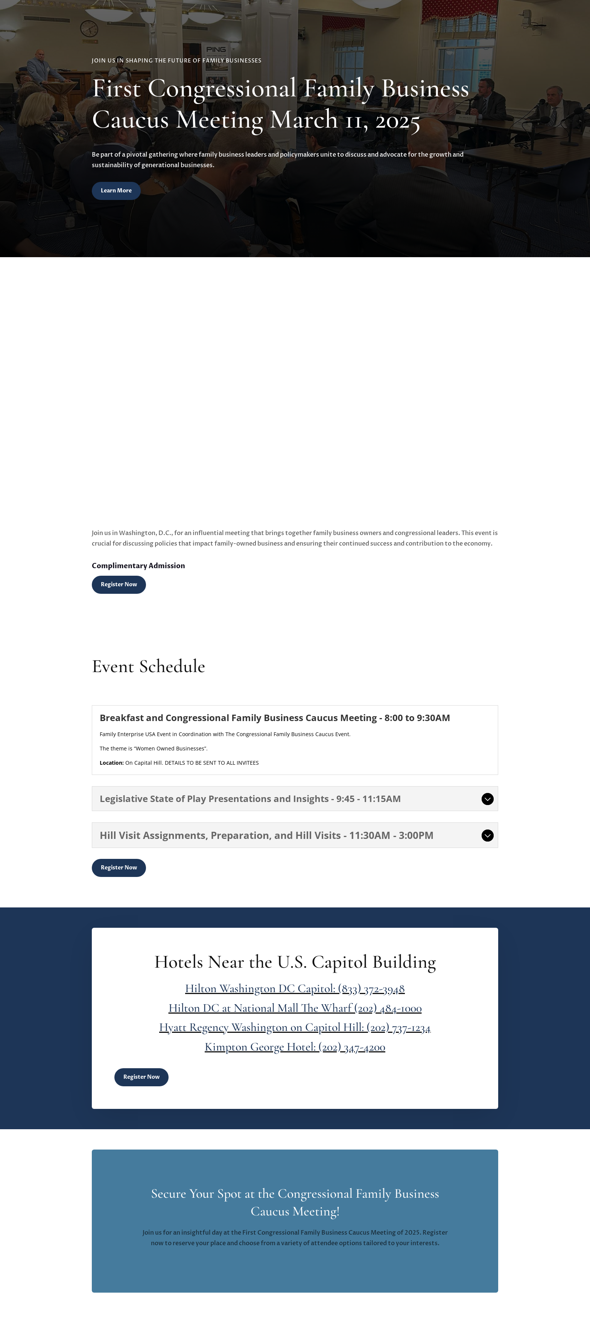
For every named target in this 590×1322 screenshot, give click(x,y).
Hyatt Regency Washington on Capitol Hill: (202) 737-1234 (295, 1027)
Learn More (116, 190)
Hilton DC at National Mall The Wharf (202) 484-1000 (295, 1007)
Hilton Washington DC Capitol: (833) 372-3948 (295, 988)
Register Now (119, 584)
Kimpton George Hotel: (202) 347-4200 (295, 1046)
